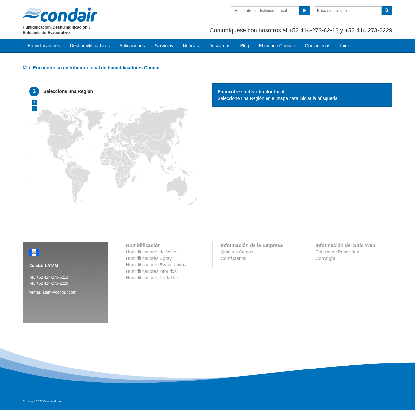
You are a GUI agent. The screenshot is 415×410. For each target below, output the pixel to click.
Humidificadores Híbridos (151, 271)
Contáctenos (318, 45)
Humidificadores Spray (149, 258)
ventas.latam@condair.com (52, 292)
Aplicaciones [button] (132, 45)
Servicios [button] (164, 45)
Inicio (345, 45)
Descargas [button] (220, 45)
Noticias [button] (191, 45)
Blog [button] (244, 45)
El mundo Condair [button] (277, 45)
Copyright (325, 258)
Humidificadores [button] (44, 45)
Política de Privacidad (337, 251)
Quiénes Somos (237, 251)
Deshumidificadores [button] (90, 45)
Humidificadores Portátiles (152, 277)
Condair (60, 14)
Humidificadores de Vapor (152, 251)
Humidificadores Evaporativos (156, 264)
